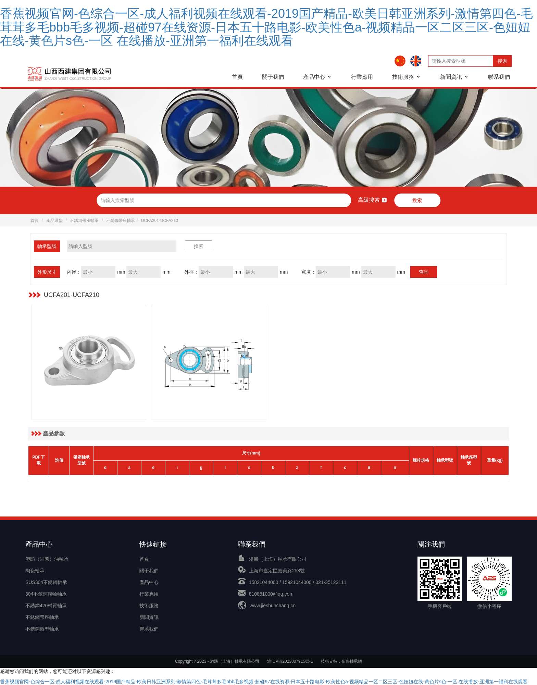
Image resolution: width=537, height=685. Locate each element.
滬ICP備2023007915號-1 (290, 661)
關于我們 (273, 77)
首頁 (237, 77)
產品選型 (54, 220)
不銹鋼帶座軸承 (84, 220)
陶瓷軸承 (35, 570)
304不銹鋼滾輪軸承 (46, 594)
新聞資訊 (451, 77)
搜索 (502, 61)
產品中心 (314, 77)
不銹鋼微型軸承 (42, 629)
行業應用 (362, 77)
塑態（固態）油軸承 (46, 559)
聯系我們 (499, 77)
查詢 (423, 272)
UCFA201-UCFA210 (159, 220)
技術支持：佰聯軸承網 (341, 661)
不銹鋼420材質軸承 (46, 605)
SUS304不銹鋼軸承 (46, 582)
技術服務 (403, 77)
